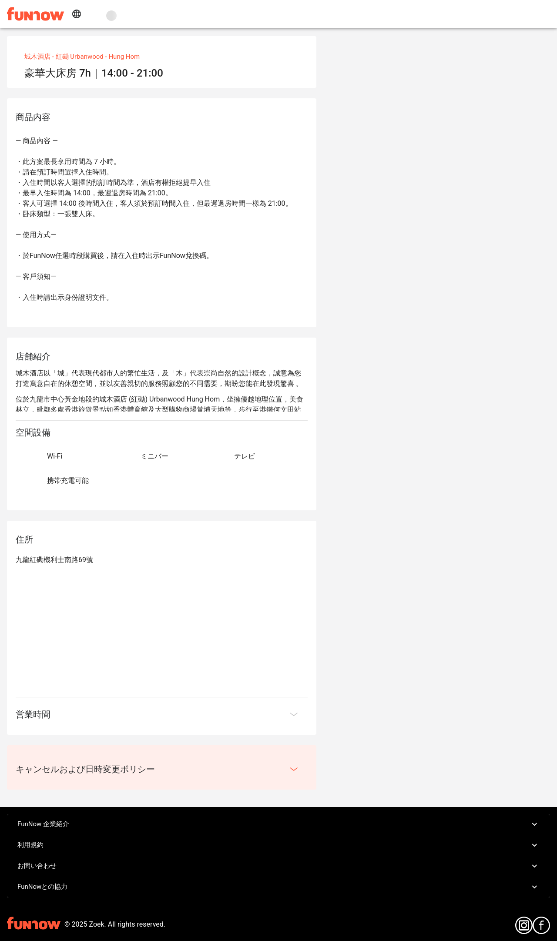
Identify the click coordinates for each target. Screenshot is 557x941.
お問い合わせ (278, 866)
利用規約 (278, 845)
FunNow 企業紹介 (278, 824)
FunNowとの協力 (278, 887)
